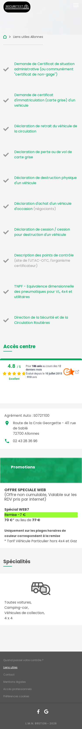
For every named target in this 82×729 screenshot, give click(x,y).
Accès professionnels (17, 689)
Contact (8, 674)
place (7, 423)
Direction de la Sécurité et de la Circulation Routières (41, 320)
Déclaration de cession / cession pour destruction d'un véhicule (42, 232)
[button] (19, 346)
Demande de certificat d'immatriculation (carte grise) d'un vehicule (44, 100)
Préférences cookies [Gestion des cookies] (16, 696)
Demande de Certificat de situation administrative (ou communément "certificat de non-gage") (44, 69)
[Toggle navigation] (76, 5)
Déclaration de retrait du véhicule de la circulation (45, 129)
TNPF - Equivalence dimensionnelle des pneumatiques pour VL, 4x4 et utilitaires (44, 291)
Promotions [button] (23, 467)
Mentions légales (14, 682)
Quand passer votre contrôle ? (23, 660)
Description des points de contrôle (44, 255)
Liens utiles (10, 667)
